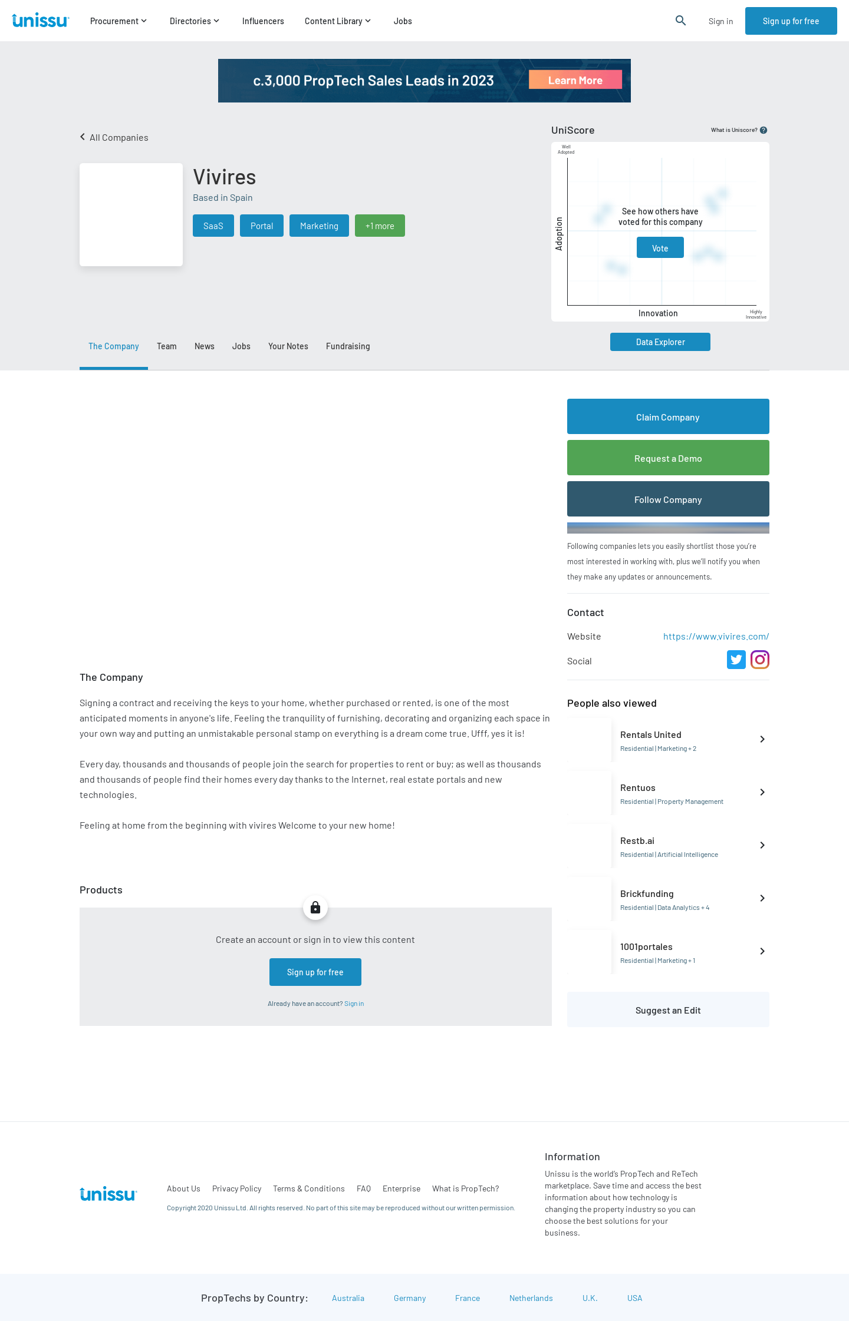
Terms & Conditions (309, 1188)
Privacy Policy (236, 1188)
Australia (348, 1298)
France (467, 1298)
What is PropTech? (465, 1188)
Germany (410, 1298)
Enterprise (401, 1188)
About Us (183, 1188)
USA (635, 1298)
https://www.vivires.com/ (716, 635)
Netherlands (531, 1298)
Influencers (263, 21)
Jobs (403, 21)
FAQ (364, 1188)
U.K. (590, 1298)
